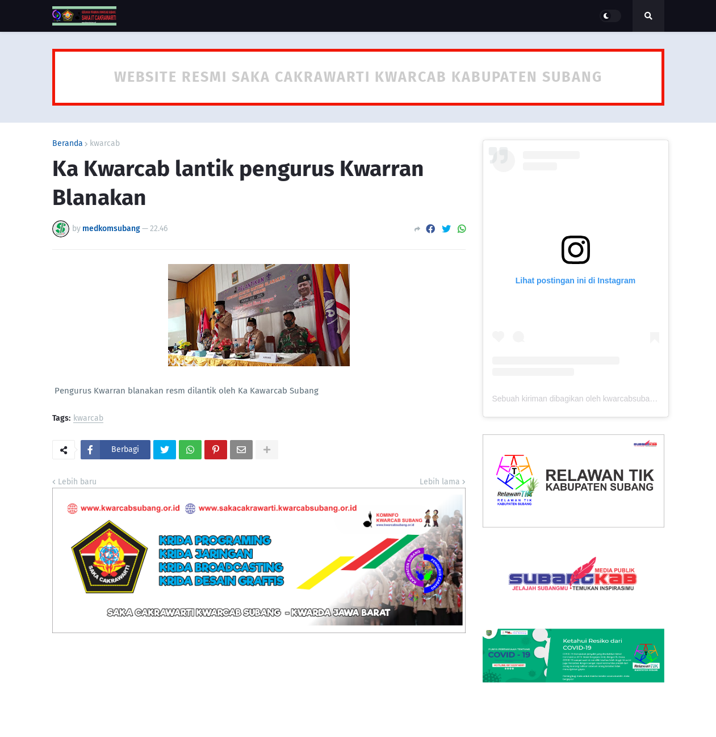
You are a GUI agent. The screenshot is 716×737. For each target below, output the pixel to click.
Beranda (67, 144)
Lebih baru (77, 482)
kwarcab (105, 144)
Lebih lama (440, 482)
